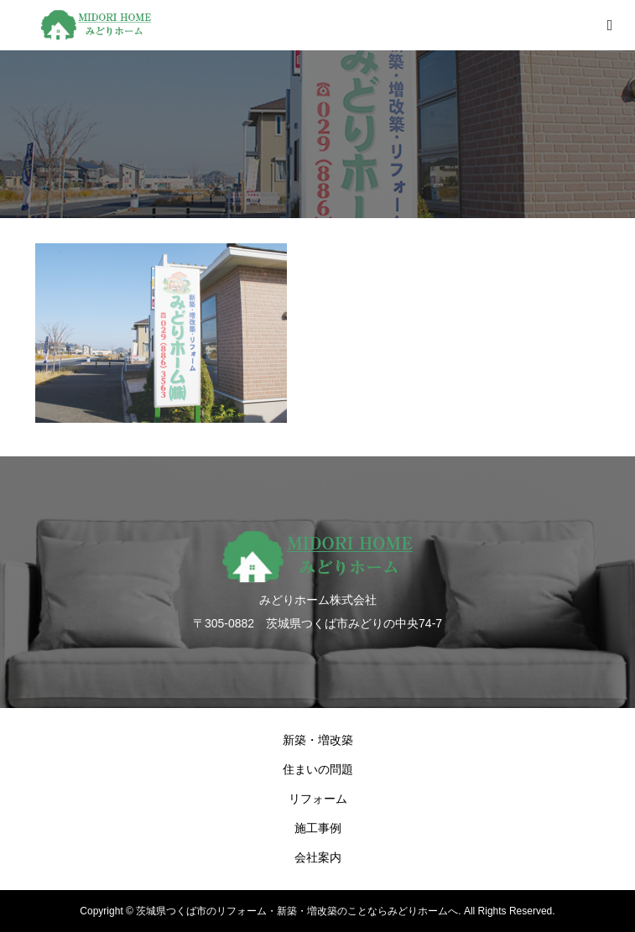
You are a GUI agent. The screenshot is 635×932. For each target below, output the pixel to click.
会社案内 (317, 857)
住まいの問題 (318, 769)
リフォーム (318, 798)
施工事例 (317, 828)
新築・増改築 (318, 740)
